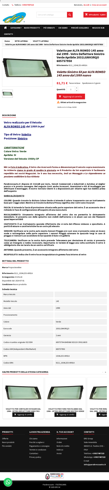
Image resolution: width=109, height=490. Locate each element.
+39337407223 (28, 5)
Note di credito (63, 446)
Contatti (8, 34)
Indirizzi (60, 449)
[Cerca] (54, 15)
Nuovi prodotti (32, 28)
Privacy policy (35, 457)
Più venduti (49, 28)
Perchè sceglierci (80, 28)
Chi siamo (63, 28)
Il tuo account (65, 431)
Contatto (5, 5)
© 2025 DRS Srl (54, 487)
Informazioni (62, 438)
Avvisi (59, 453)
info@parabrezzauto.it (95, 464)
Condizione (7, 284)
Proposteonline (14, 267)
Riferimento (62, 65)
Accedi (86, 5)
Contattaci (33, 453)
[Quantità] (71, 89)
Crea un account (99, 5)
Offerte (5, 438)
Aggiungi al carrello (70, 96)
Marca (5, 267)
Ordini (59, 442)
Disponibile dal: (8, 280)
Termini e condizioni (37, 449)
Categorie (15, 28)
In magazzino (8, 277)
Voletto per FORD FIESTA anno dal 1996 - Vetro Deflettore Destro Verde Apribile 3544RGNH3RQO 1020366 (65, 411)
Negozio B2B (98, 28)
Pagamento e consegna (39, 446)
